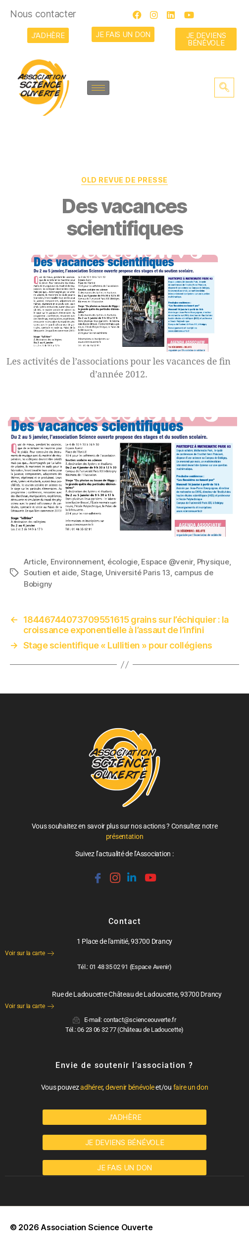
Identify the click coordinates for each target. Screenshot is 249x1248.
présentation (125, 836)
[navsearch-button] (224, 87)
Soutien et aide (50, 572)
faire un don (190, 1087)
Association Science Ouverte (97, 1227)
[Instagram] (157, 14)
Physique (213, 561)
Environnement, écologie (94, 561)
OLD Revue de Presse (124, 180)
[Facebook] (140, 14)
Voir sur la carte (29, 953)
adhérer (91, 1087)
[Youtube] (191, 14)
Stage (91, 572)
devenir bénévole (129, 1087)
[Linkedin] (130, 873)
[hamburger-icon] (98, 88)
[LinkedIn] (174, 14)
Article (35, 561)
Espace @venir (167, 561)
